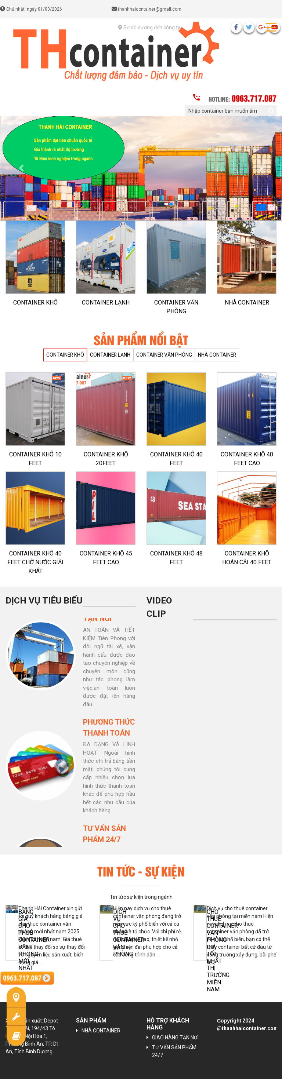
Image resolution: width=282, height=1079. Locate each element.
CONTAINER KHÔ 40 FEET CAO (247, 459)
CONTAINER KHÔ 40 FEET (176, 459)
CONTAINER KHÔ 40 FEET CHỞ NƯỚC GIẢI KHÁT (35, 562)
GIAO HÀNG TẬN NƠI (175, 1037)
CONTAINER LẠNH (106, 302)
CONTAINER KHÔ (35, 302)
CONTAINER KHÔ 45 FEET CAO (106, 558)
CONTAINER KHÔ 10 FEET (35, 459)
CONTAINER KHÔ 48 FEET (176, 558)
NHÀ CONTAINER (247, 302)
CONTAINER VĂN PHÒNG (176, 307)
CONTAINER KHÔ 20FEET (106, 459)
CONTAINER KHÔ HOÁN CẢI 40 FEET (246, 558)
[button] (21, 168)
